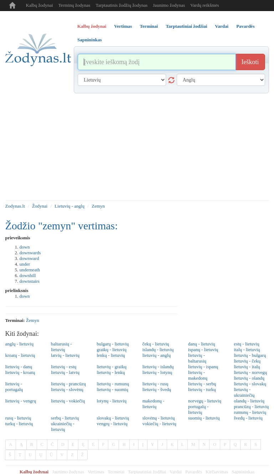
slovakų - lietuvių (113, 418)
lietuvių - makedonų (197, 375)
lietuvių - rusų (155, 383)
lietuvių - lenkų (111, 372)
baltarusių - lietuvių (61, 346)
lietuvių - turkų (202, 389)
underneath (30, 269)
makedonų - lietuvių (153, 403)
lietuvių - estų (64, 366)
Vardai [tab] (221, 26)
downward (29, 258)
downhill (28, 275)
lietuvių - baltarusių (197, 358)
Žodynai (39, 206)
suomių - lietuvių (204, 418)
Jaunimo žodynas (169, 5)
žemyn (32, 320)
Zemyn (98, 206)
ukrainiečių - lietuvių (62, 426)
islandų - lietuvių (158, 349)
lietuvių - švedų (156, 389)
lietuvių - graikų (111, 366)
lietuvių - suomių (112, 389)
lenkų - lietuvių (111, 355)
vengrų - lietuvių (112, 423)
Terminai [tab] (149, 26)
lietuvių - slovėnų (67, 389)
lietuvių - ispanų (203, 366)
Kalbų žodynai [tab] (91, 26)
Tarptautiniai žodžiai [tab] (186, 26)
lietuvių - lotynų (157, 372)
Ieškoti (250, 62)
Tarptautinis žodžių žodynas (121, 5)
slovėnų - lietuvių (158, 418)
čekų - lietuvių (155, 344)
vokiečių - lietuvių (159, 423)
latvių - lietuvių (65, 355)
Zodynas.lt (15, 206)
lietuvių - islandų (158, 366)
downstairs (30, 281)
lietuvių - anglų (156, 355)
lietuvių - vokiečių (68, 400)
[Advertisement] (137, 147)
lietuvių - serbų (202, 383)
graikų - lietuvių (111, 349)
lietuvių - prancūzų (68, 383)
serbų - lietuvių (65, 418)
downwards (30, 252)
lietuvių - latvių (65, 372)
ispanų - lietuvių (203, 349)
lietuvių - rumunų (113, 383)
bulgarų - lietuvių (113, 344)
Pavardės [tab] (245, 26)
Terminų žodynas (74, 5)
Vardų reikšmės (204, 5)
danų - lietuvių (201, 344)
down (25, 247)
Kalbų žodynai (39, 5)
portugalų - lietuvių (198, 409)
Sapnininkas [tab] (89, 39)
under (25, 264)
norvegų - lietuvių (204, 400)
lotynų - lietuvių (111, 400)
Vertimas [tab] (123, 26)
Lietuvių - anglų (69, 206)
